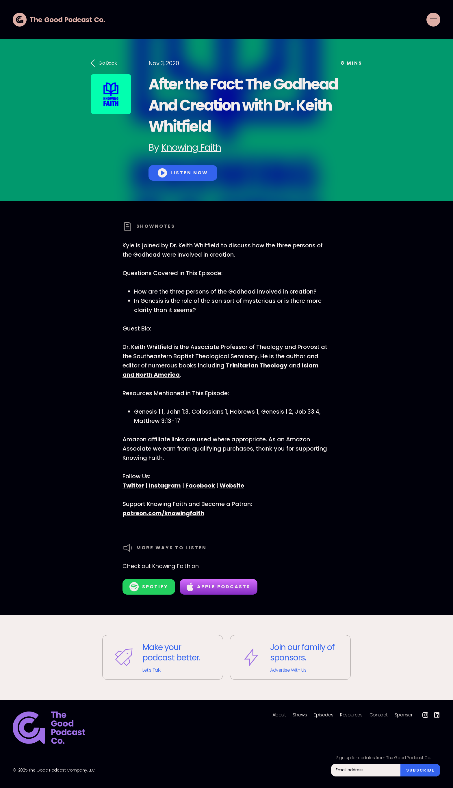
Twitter (133, 485)
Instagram (165, 485)
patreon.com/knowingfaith (163, 513)
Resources (351, 715)
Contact (379, 715)
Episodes (323, 715)
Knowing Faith (191, 147)
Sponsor (404, 715)
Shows (300, 715)
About (279, 715)
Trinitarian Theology (256, 365)
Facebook (200, 485)
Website (232, 485)
